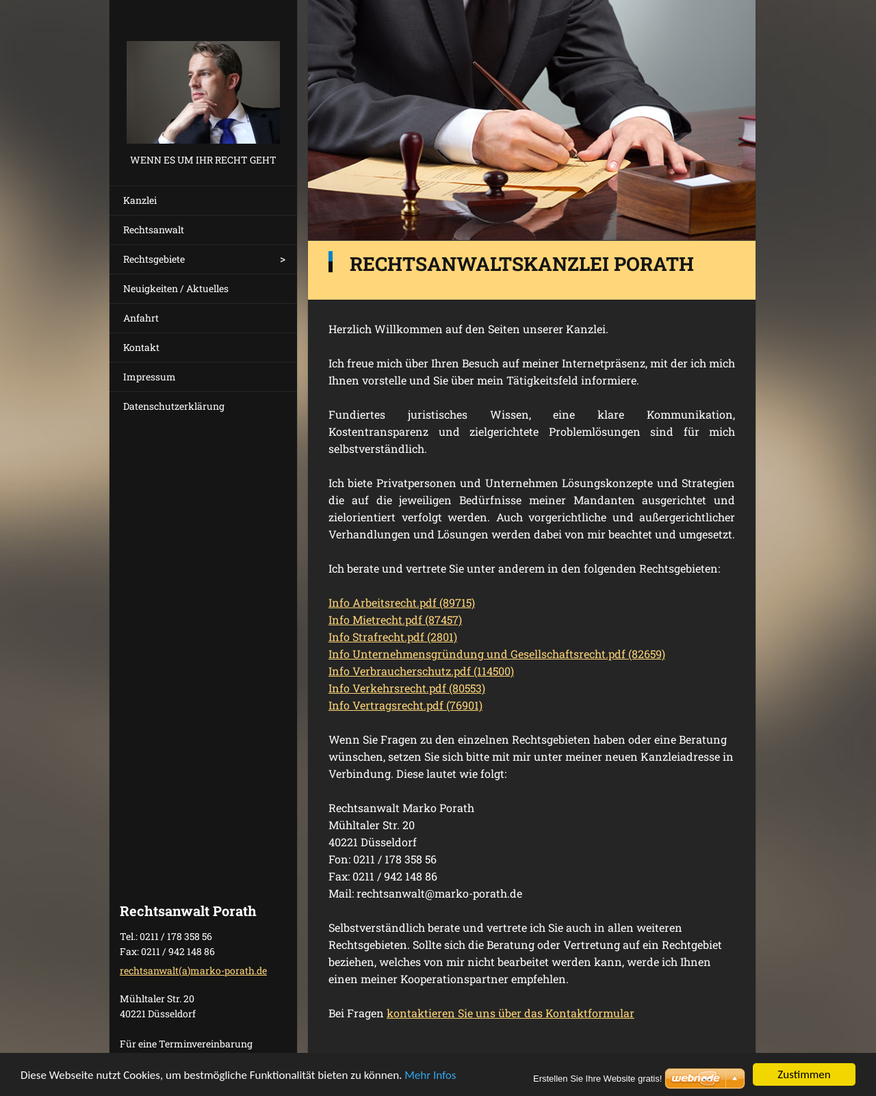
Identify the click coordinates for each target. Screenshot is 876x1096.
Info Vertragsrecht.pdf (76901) (405, 705)
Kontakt (141, 347)
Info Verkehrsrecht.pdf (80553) (406, 688)
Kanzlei (140, 200)
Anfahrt (141, 317)
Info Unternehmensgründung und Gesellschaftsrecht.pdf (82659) (496, 654)
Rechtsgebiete (154, 258)
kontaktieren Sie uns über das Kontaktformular (510, 1013)
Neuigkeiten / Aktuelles (176, 288)
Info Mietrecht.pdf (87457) (395, 619)
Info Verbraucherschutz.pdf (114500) (421, 671)
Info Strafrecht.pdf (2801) (392, 636)
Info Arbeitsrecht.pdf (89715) (401, 602)
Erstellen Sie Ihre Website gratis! (597, 1078)
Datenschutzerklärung (173, 406)
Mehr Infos (430, 1076)
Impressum (149, 376)
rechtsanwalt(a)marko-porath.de (193, 970)
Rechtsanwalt (153, 229)
